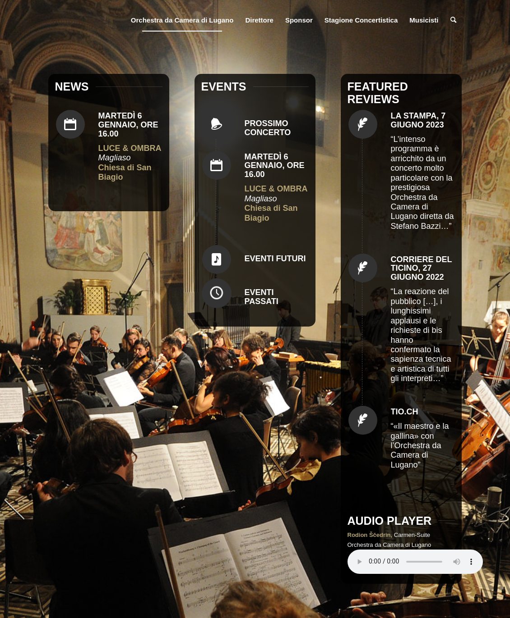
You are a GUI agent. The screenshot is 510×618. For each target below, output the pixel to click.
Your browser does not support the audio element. (415, 562)
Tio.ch (404, 411)
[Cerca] (453, 20)
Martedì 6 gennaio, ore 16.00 (128, 124)
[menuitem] (182, 20)
